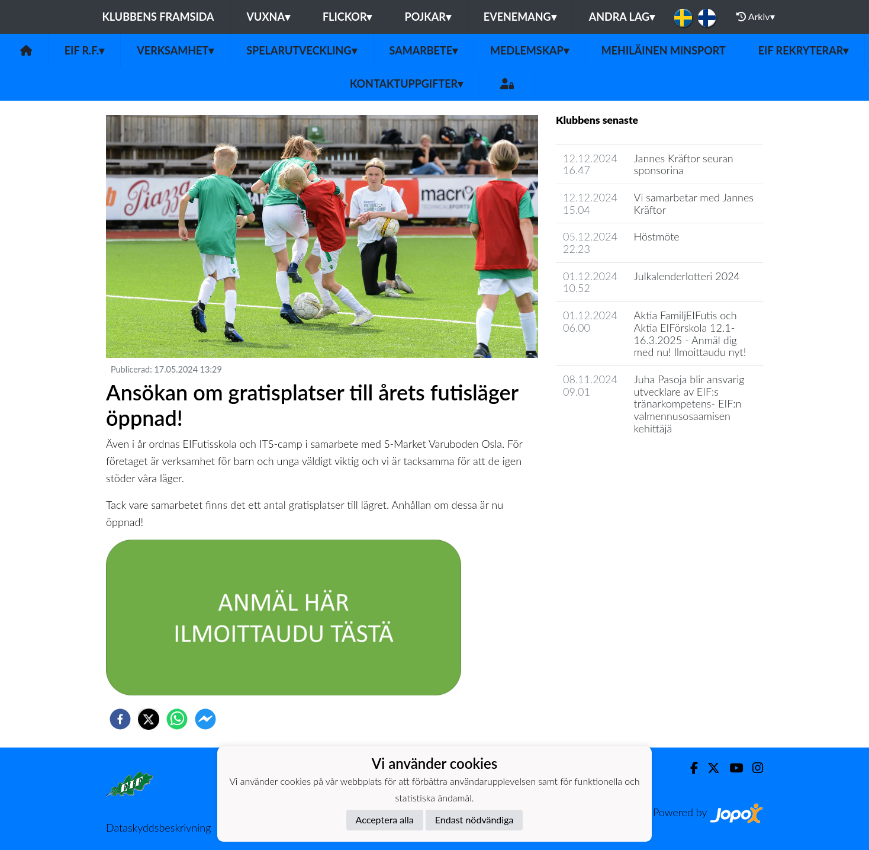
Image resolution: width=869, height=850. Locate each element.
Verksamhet (175, 50)
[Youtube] (731, 768)
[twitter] (148, 719)
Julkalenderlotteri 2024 (687, 276)
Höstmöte (657, 236)
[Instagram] (753, 768)
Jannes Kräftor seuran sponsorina (683, 164)
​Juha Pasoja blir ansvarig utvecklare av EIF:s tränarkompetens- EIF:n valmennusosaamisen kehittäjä (689, 404)
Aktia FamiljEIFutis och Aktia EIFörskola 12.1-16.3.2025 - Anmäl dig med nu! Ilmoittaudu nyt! (690, 333)
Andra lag (622, 16)
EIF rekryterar (803, 50)
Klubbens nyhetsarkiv (613, 461)
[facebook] (120, 719)
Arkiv (755, 16)
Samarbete (424, 50)
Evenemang (520, 16)
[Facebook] (689, 768)
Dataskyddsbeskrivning (158, 827)
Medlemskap (529, 50)
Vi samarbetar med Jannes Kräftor (694, 203)
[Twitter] (709, 768)
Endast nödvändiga (474, 819)
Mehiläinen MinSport (663, 50)
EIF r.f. (85, 50)
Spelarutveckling (301, 50)
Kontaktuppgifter (406, 83)
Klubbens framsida (158, 16)
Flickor (347, 16)
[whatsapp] (177, 719)
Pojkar (427, 16)
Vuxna (268, 16)
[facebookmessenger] (205, 719)
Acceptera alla (385, 819)
